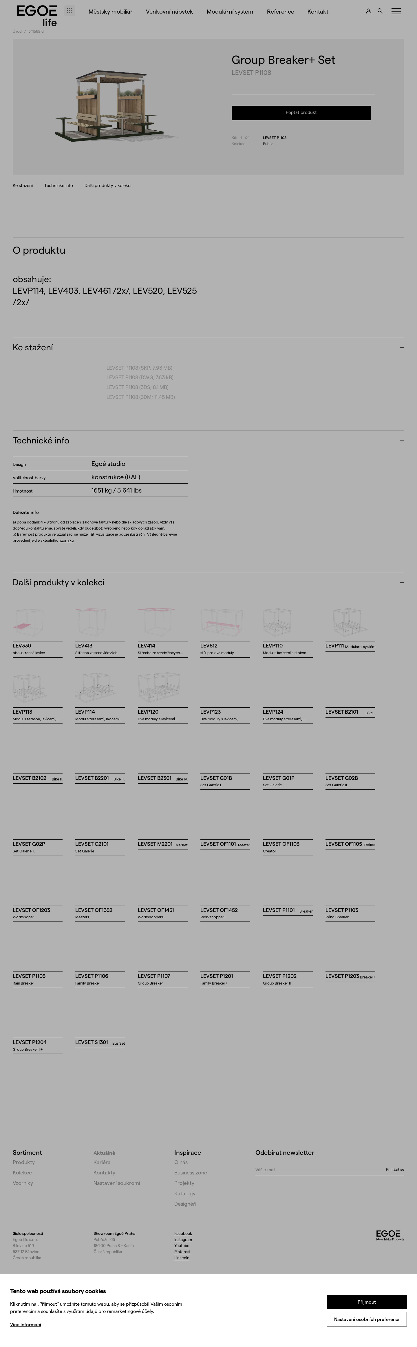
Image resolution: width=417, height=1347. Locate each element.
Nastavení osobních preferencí (366, 1319)
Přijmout (367, 1302)
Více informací (25, 1324)
